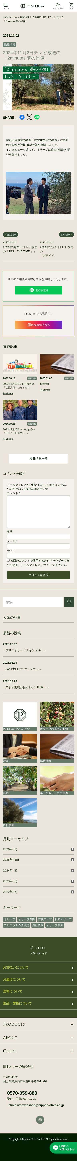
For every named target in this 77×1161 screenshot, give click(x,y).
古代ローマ (45, 919)
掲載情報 (9, 44)
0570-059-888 (22, 1093)
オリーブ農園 (26, 919)
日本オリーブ (63, 919)
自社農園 (37, 925)
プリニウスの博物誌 (16, 925)
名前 (10, 531)
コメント (13, 493)
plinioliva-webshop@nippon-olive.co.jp (36, 1105)
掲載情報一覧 (39, 458)
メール (12, 541)
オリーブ (9, 919)
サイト (11, 550)
